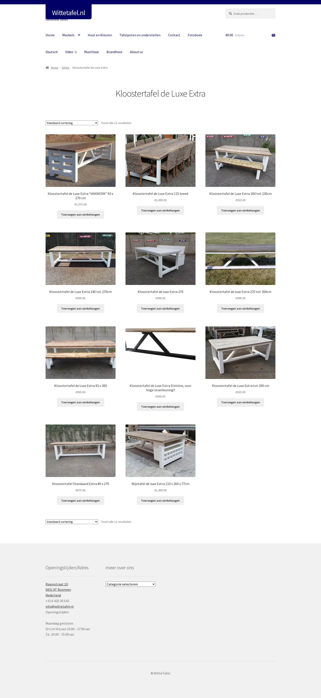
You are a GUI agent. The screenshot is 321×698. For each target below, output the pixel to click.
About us (136, 52)
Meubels (68, 35)
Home (50, 35)
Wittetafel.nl (68, 12)
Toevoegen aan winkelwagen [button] (80, 214)
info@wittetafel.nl (60, 606)
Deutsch (52, 52)
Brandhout (114, 52)
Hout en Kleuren (100, 35)
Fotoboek (195, 35)
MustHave (91, 52)
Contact (174, 35)
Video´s (71, 52)
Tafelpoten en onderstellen (139, 35)
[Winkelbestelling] (72, 123)
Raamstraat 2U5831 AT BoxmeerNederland (58, 590)
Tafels (65, 68)
